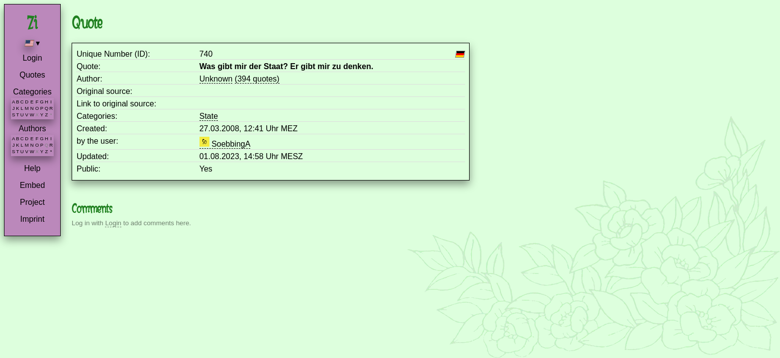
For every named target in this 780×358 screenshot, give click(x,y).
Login (32, 58)
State (208, 116)
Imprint (32, 219)
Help (32, 168)
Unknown (216, 79)
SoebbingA (225, 144)
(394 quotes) (257, 79)
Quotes (32, 75)
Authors (32, 128)
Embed (32, 185)
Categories (32, 92)
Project (32, 202)
